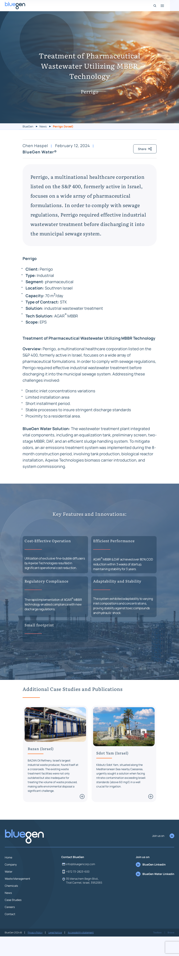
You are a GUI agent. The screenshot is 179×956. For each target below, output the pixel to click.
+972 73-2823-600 (75, 890)
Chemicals (11, 904)
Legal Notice (55, 951)
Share (145, 168)
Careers (10, 926)
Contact (10, 933)
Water (8, 890)
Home (8, 876)
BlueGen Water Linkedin (155, 893)
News (43, 126)
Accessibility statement (81, 951)
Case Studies (13, 919)
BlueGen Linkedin (151, 883)
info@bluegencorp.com (78, 883)
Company (11, 883)
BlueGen (28, 126)
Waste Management (17, 897)
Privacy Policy (35, 951)
